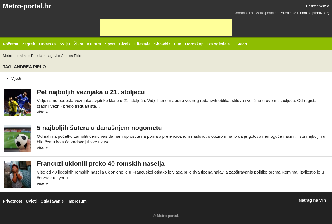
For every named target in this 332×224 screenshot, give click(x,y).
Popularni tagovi (44, 56)
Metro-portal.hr (27, 6)
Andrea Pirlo (71, 56)
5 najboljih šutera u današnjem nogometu (99, 127)
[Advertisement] (166, 27)
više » (42, 111)
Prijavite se (288, 13)
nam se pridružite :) (314, 13)
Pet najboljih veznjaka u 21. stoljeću (91, 92)
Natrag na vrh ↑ (314, 200)
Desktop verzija (317, 6)
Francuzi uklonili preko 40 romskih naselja (101, 163)
